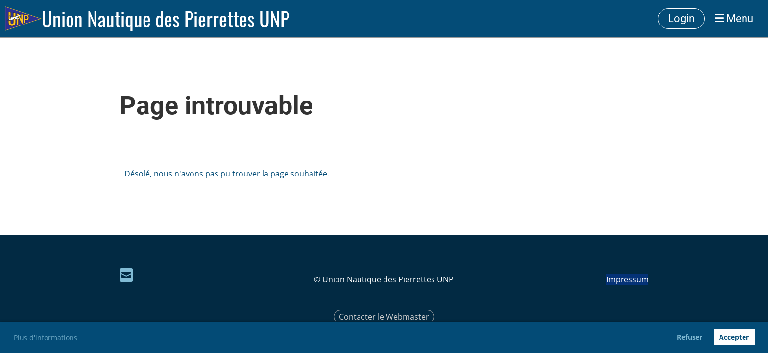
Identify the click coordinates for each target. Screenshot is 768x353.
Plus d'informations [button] (45, 337)
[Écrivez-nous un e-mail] (126, 274)
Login (681, 18)
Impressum (627, 279)
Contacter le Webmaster (384, 316)
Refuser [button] (689, 337)
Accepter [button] (734, 337)
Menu (734, 18)
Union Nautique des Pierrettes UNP (165, 18)
